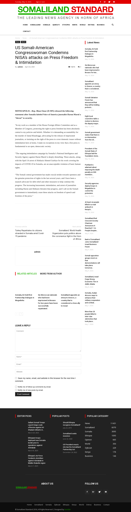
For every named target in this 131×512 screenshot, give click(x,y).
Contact (27, 31)
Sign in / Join (40, 2)
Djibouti (56, 25)
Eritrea (91, 25)
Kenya (74, 25)
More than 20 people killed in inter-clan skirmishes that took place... (91, 316)
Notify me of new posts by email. (30, 390)
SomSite (67, 509)
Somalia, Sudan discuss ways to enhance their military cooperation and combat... (92, 298)
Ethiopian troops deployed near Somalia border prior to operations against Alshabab (37, 443)
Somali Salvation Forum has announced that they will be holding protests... (92, 102)
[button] (112, 25)
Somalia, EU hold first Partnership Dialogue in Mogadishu (24, 297)
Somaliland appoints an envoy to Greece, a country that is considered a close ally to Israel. (70, 300)
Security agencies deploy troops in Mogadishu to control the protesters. (92, 188)
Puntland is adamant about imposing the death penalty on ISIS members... (92, 170)
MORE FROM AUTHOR (51, 273)
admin (20, 67)
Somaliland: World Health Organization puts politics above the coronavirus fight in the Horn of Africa (66, 234)
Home (25, 25)
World (82, 25)
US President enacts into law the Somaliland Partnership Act (72, 447)
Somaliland (35, 25)
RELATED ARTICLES (27, 273)
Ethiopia (66, 25)
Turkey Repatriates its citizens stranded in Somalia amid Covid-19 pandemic (29, 233)
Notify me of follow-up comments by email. (34, 387)
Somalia (46, 25)
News (24, 38)
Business (101, 25)
